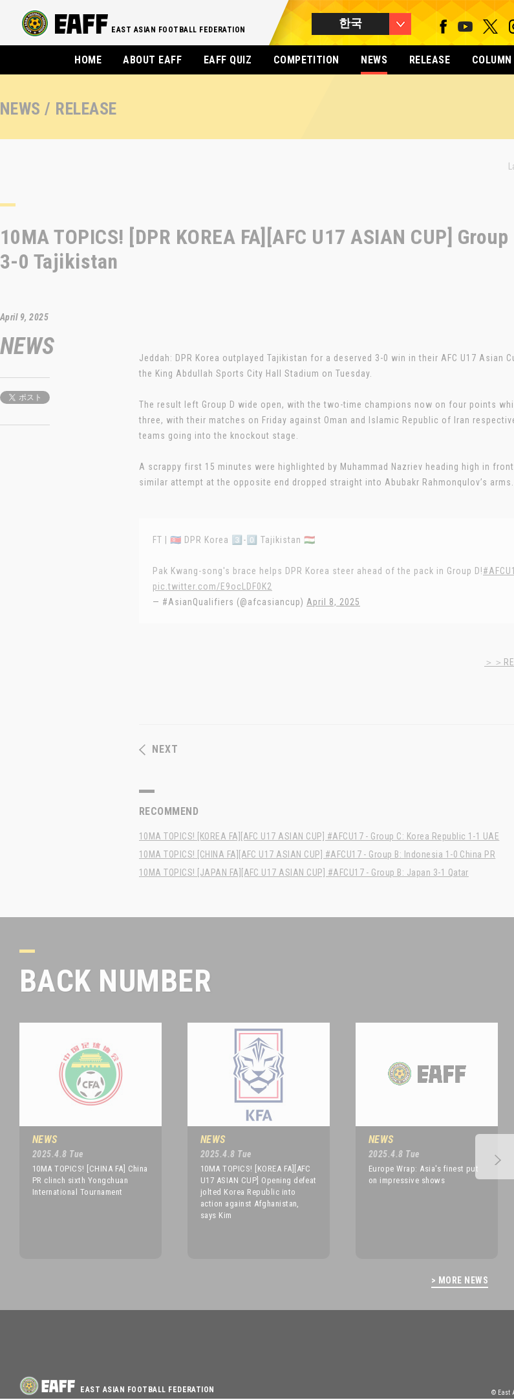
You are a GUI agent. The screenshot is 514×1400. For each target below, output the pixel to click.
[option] (81, 1140)
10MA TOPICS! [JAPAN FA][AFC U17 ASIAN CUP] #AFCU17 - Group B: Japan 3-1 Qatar (304, 872)
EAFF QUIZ (228, 60)
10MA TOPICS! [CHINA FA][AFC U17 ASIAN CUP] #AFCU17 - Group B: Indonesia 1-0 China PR (317, 854)
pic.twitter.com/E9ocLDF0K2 (212, 586)
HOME (88, 60)
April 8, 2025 (333, 602)
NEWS (374, 60)
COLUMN (492, 60)
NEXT (158, 749)
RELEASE (429, 60)
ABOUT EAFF (152, 60)
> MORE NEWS (459, 1280)
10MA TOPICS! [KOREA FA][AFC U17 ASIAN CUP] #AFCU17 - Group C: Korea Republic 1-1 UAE (319, 836)
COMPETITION (306, 60)
